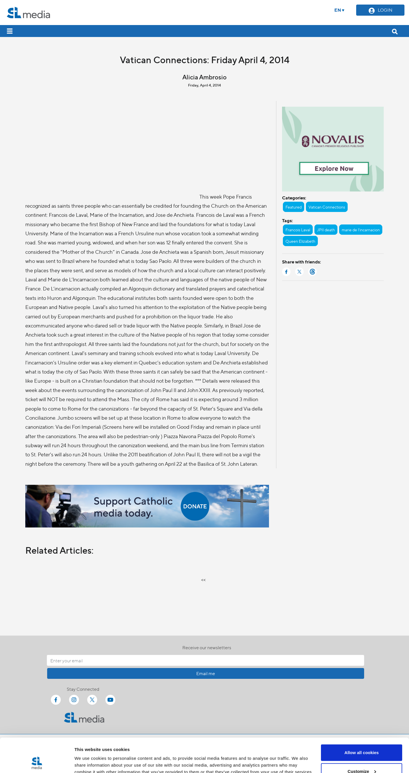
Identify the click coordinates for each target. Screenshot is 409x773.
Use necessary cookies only (361, 757)
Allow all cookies (362, 720)
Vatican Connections (326, 206)
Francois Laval (297, 229)
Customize (362, 739)
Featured (293, 206)
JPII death (326, 229)
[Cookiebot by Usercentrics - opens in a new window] (37, 762)
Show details (87, 755)
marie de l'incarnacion (361, 229)
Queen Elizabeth (300, 241)
